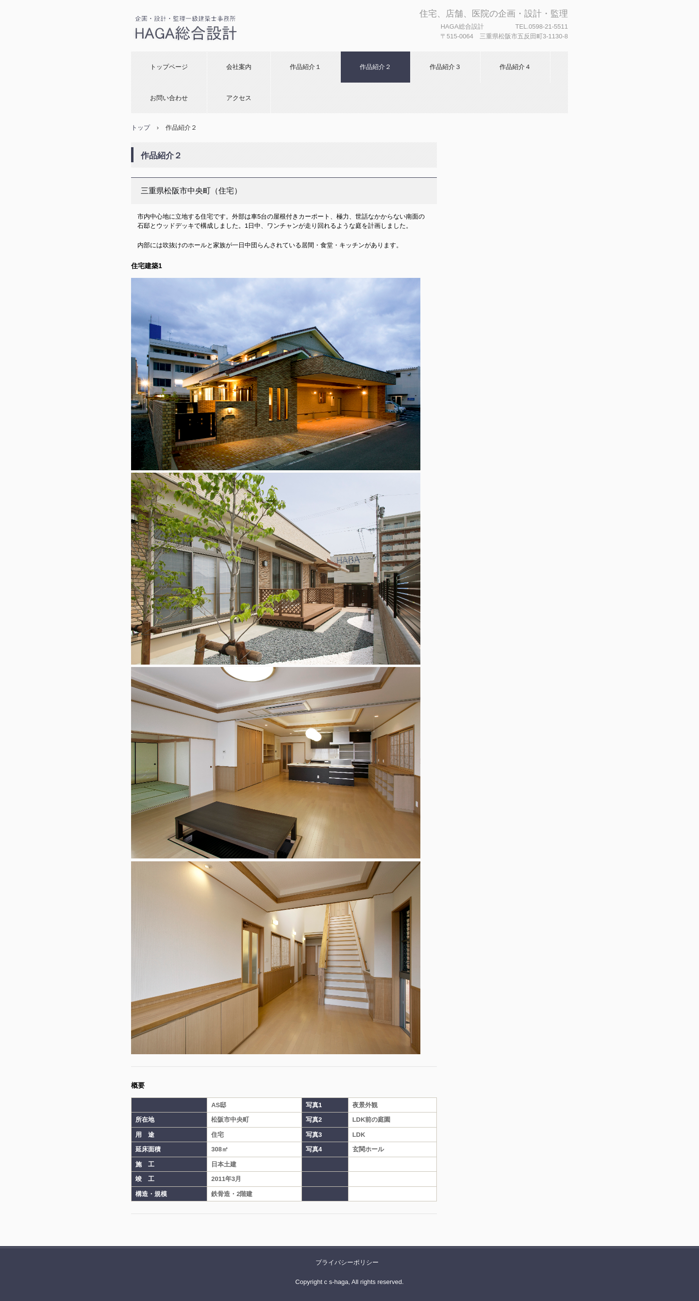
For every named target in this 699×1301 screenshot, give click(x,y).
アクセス (238, 98)
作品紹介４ (515, 66)
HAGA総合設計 (175, 51)
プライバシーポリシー (347, 1262)
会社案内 (238, 66)
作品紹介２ (375, 66)
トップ (140, 127)
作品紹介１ (305, 66)
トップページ (169, 66)
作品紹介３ (445, 66)
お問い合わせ (169, 98)
